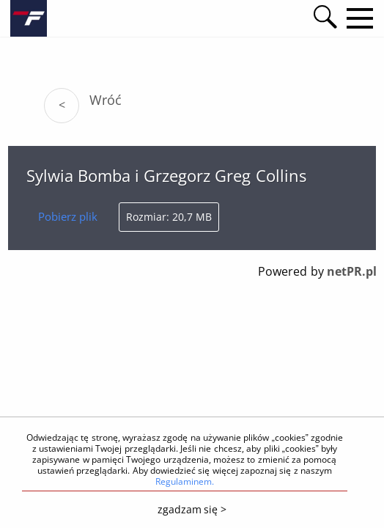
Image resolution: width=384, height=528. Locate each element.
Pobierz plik (67, 216)
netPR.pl (352, 271)
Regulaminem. (184, 481)
